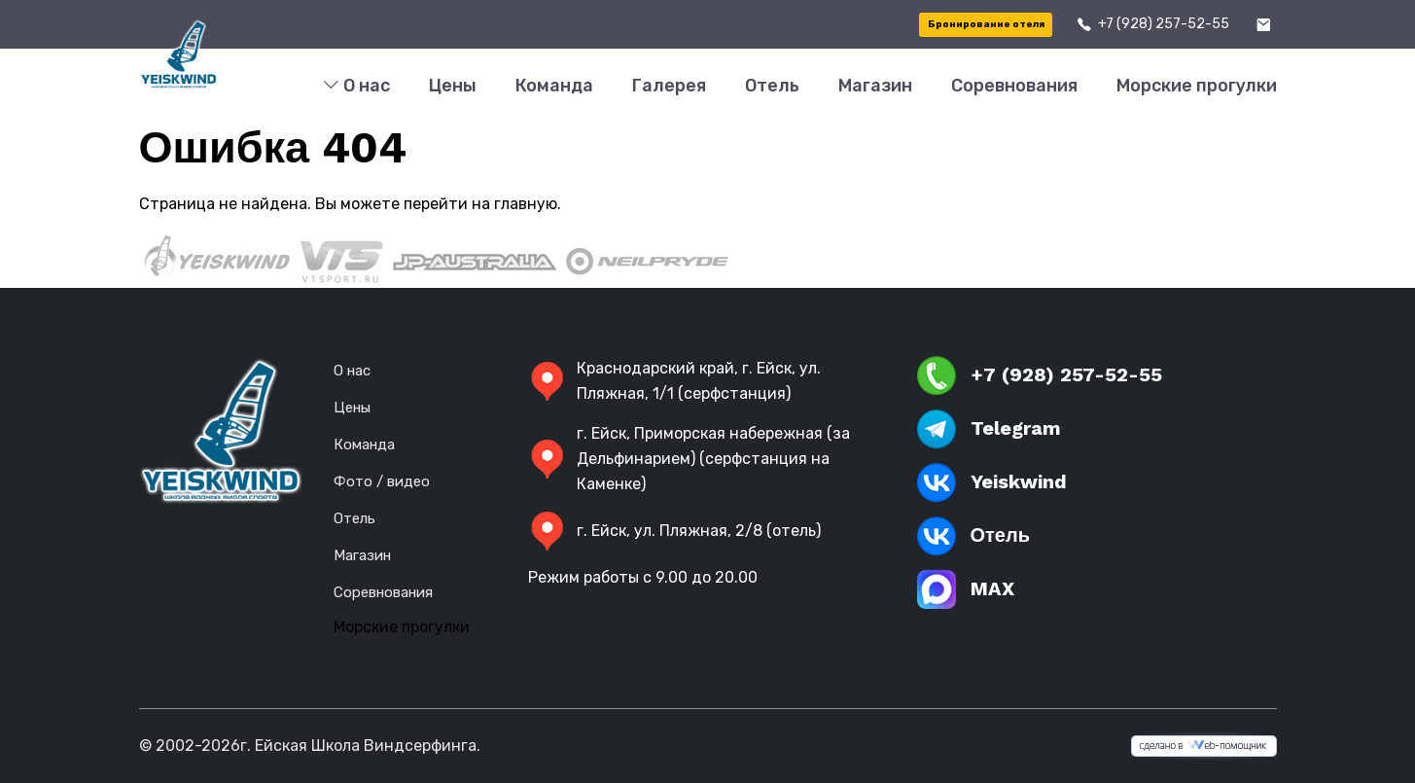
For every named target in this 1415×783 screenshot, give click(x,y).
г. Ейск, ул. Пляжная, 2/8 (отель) (674, 531)
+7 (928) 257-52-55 (1163, 24)
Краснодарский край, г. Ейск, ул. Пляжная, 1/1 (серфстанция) (674, 381)
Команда (554, 85)
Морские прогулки (1196, 85)
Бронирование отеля (986, 24)
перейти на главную (480, 204)
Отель (772, 85)
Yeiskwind (992, 482)
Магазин (875, 85)
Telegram (989, 428)
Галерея (669, 85)
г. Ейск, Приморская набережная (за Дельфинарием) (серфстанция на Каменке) (689, 458)
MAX (965, 589)
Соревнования (1014, 85)
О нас (356, 86)
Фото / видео (382, 481)
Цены (453, 85)
